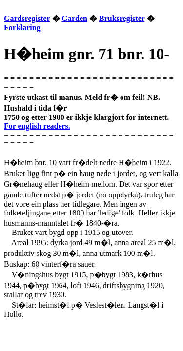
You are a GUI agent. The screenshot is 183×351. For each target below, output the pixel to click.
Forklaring (22, 27)
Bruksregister (122, 18)
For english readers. (37, 126)
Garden (74, 18)
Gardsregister (27, 18)
